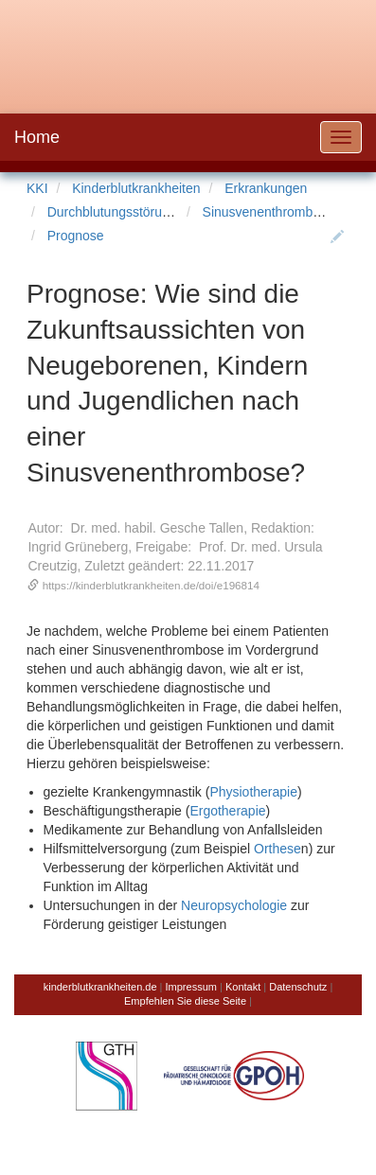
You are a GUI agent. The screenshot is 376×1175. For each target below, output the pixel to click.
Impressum (191, 986)
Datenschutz (298, 986)
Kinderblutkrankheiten (136, 188)
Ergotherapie (227, 810)
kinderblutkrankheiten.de (100, 986)
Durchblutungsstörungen (119, 211)
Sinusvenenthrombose (268, 211)
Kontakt (242, 986)
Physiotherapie (253, 791)
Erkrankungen (265, 188)
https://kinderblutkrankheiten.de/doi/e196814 (151, 585)
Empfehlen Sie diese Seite (185, 1001)
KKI (37, 188)
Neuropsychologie (234, 905)
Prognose (75, 235)
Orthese (277, 848)
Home (37, 137)
